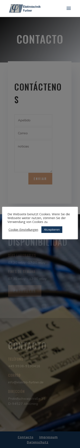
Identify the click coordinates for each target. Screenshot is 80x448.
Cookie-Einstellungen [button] (23, 229)
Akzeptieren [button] (52, 229)
